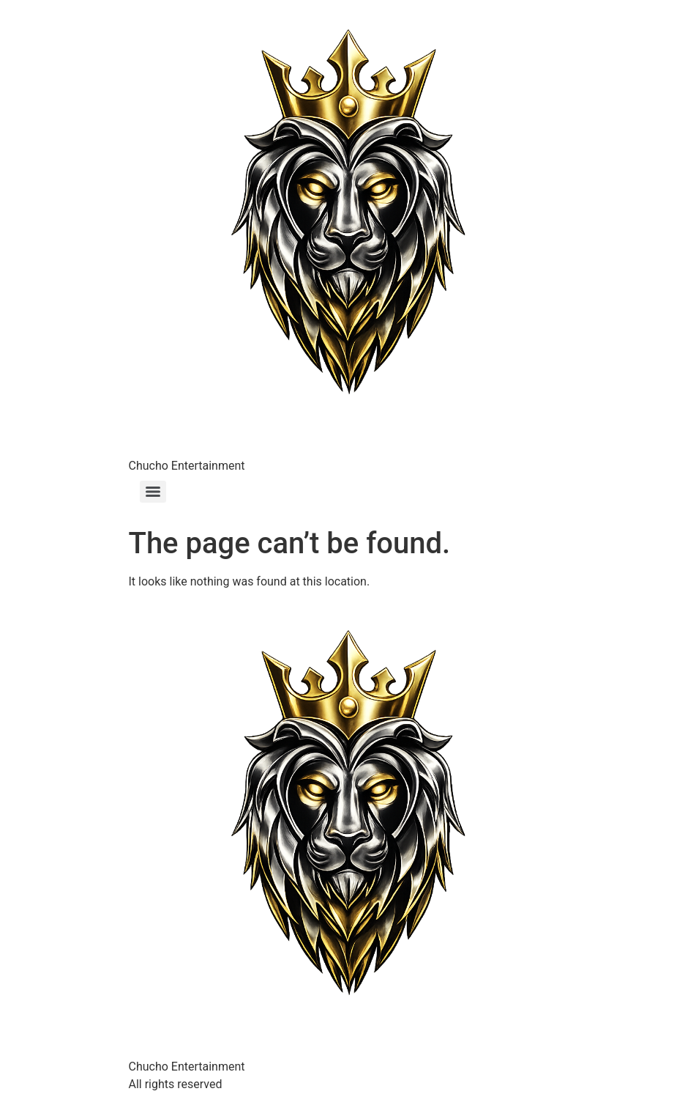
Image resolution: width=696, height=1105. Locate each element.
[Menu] (153, 492)
